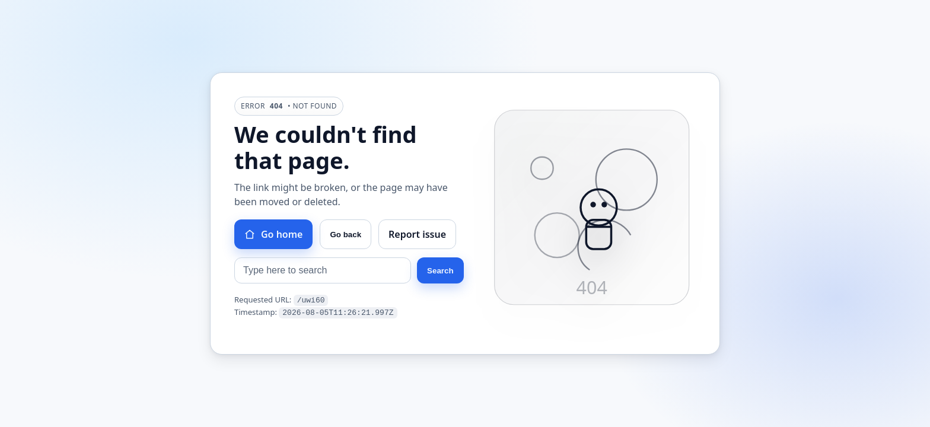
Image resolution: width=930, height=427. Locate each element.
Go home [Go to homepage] (273, 234)
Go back (345, 235)
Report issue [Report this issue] (417, 234)
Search (440, 271)
